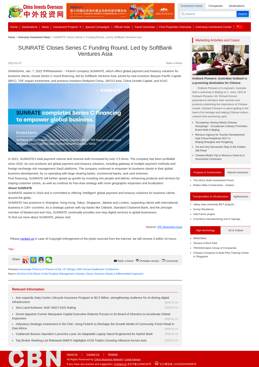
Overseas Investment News (34, 37)
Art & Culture (235, 230)
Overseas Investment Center (214, 27)
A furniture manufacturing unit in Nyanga (216, 218)
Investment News (191, 5)
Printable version (149, 260)
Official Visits (122, 27)
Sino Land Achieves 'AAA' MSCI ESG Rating (46, 307)
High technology (205, 230)
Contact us (120, 364)
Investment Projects (65, 27)
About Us (72, 354)
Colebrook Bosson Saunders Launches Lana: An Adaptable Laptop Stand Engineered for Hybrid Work (84, 334)
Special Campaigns (97, 27)
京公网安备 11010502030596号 (175, 363)
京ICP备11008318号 (139, 364)
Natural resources (237, 172)
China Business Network (108, 359)
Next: (75, 273)
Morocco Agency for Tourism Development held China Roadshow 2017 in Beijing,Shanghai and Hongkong (220, 138)
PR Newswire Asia (169, 227)
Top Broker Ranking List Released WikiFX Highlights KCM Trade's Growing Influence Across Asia (81, 340)
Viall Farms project (204, 214)
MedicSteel (199, 238)
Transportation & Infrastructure (210, 196)
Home (14, 27)
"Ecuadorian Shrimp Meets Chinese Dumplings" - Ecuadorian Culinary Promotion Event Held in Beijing (221, 126)
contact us (27, 238)
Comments (171, 260)
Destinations (236, 5)
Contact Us (92, 354)
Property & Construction (207, 172)
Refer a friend (174, 63)
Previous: (63, 269)
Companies (215, 5)
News (45, 27)
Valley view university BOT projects (213, 204)
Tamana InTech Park (205, 243)
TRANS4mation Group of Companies (215, 247)
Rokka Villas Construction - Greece (213, 185)
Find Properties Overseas (175, 27)
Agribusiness (240, 196)
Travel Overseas (144, 27)
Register (113, 354)
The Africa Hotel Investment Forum (213, 180)
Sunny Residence (203, 209)
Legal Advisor (133, 359)
